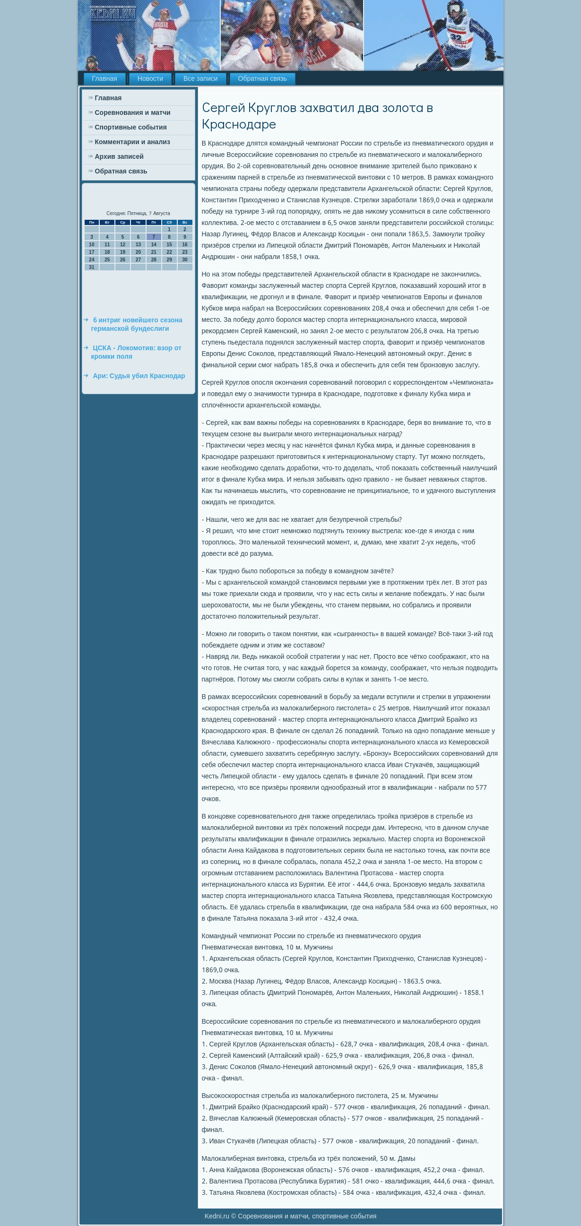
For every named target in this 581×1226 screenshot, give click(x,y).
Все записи (200, 79)
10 (91, 244)
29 (169, 259)
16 (184, 244)
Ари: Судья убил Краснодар (139, 376)
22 (169, 252)
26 (122, 259)
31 (91, 267)
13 (138, 244)
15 (169, 244)
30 (184, 259)
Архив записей (119, 157)
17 (91, 252)
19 (122, 252)
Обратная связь (262, 79)
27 (138, 259)
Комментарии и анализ (132, 142)
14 (153, 244)
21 (153, 252)
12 (122, 244)
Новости (150, 79)
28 (153, 259)
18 (107, 252)
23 (184, 252)
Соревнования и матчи (133, 113)
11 (107, 244)
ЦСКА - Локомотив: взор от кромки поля (136, 353)
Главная (104, 79)
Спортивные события (131, 127)
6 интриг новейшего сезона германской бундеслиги (136, 325)
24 (91, 259)
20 (138, 252)
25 (107, 259)
